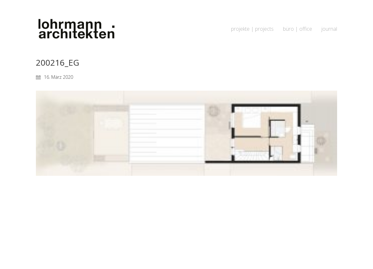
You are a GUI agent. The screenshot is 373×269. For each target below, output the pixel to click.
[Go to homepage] (76, 29)
